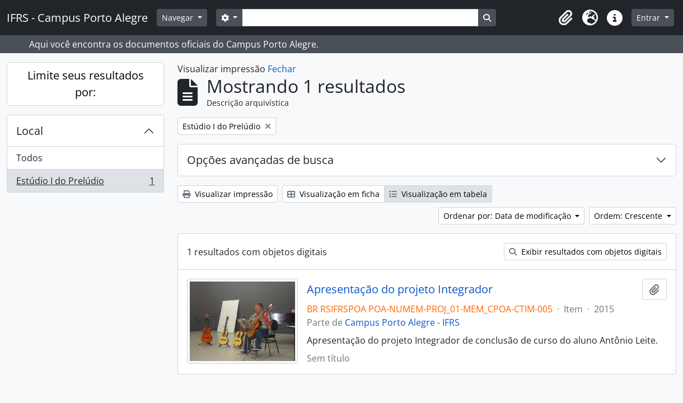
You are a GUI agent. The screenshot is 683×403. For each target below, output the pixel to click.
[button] (565, 18)
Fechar (282, 69)
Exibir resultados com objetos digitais (585, 251)
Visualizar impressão (228, 194)
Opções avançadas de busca (260, 159)
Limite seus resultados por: (85, 84)
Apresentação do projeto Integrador (400, 289)
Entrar (649, 17)
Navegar (178, 17)
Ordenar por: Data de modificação (508, 215)
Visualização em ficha (333, 194)
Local (29, 130)
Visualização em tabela (438, 194)
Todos (29, 158)
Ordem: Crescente (629, 215)
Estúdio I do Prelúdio (85, 183)
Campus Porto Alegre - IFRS (402, 322)
